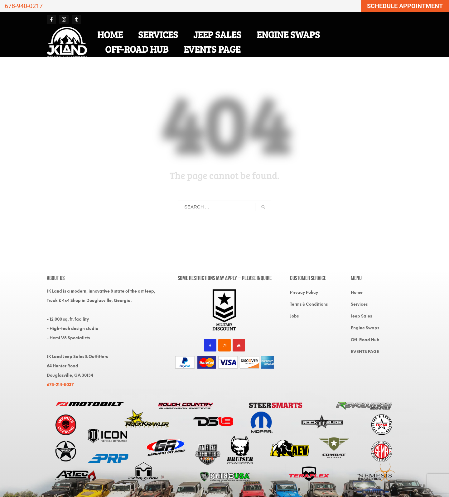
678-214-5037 (60, 384)
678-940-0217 (24, 6)
